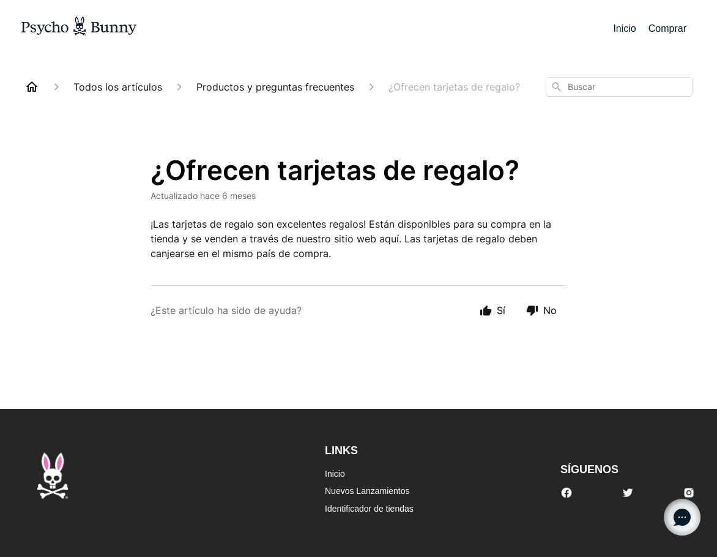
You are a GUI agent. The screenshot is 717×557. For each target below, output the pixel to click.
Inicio (624, 28)
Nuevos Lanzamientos (367, 491)
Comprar (667, 28)
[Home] (31, 87)
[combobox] (619, 87)
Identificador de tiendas (369, 509)
